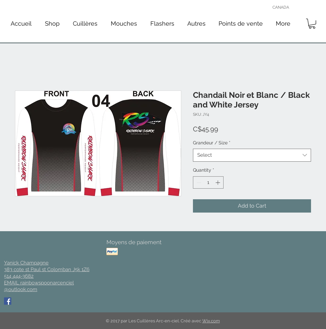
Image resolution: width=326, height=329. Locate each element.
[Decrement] (198, 182)
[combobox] (252, 155)
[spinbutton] (208, 182)
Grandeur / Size (212, 142)
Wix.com (211, 320)
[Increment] (218, 182)
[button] (85, 23)
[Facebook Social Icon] (7, 301)
